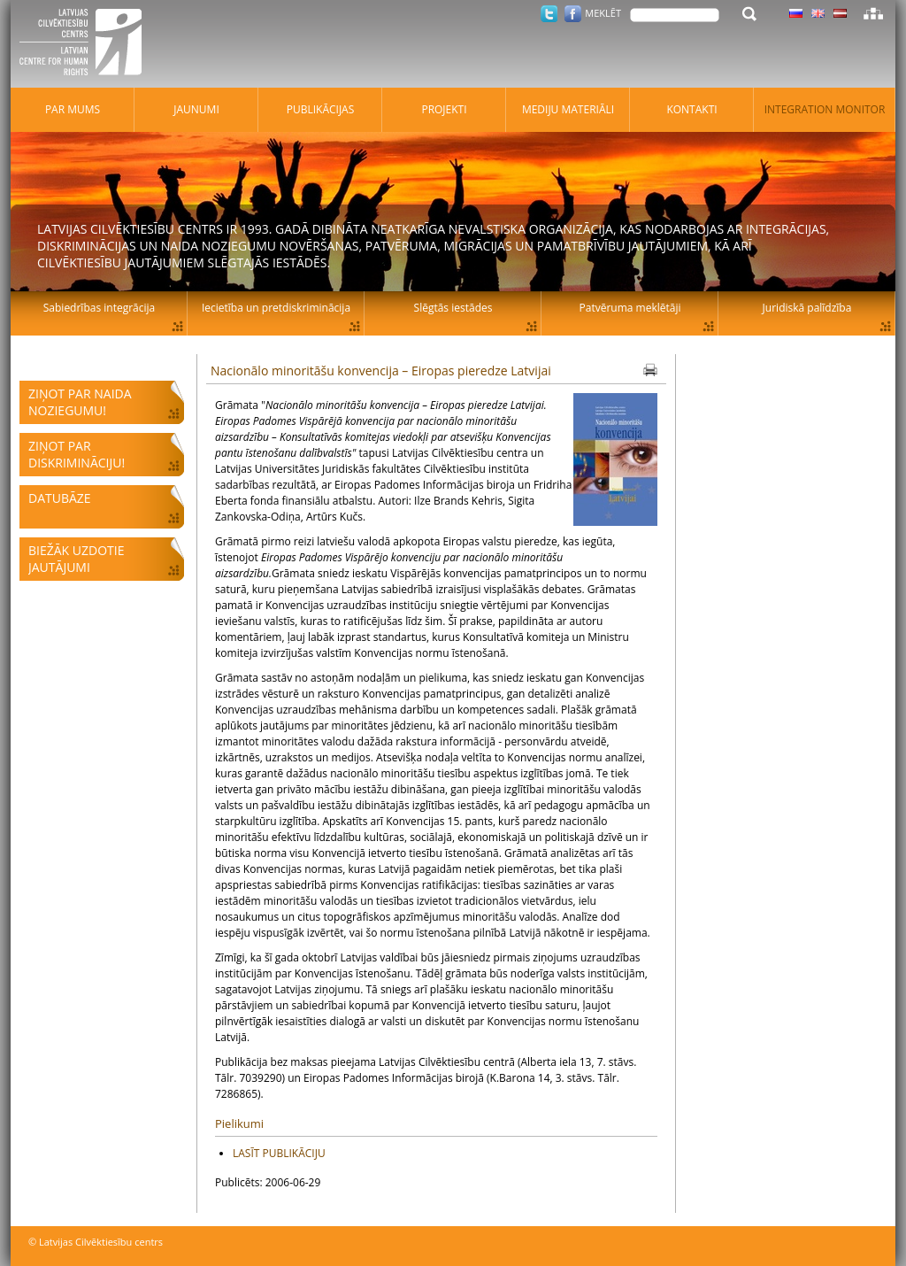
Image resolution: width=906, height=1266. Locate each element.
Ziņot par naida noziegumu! (80, 402)
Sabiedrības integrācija (99, 307)
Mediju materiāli (568, 109)
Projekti (443, 109)
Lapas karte (873, 13)
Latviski (840, 13)
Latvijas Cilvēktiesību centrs (85, 44)
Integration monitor (825, 109)
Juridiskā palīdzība (807, 307)
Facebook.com (572, 13)
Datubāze (59, 498)
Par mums (72, 109)
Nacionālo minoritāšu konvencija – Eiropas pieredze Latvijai (381, 370)
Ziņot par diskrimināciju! (76, 454)
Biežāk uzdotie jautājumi (76, 558)
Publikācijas (321, 109)
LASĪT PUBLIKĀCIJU (279, 1153)
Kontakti (691, 109)
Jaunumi (196, 109)
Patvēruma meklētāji (630, 307)
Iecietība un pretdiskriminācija (276, 307)
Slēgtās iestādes (453, 307)
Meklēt (603, 12)
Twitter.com (549, 13)
